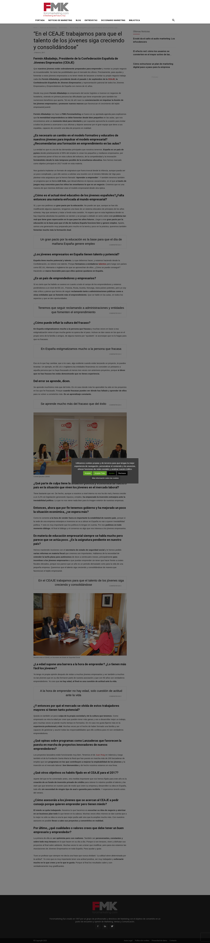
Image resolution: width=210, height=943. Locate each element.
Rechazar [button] (122, 473)
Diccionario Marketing (113, 20)
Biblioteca (134, 20)
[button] (173, 20)
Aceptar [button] (88, 473)
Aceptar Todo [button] (100, 473)
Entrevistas (91, 20)
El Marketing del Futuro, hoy (54, 16)
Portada (40, 20)
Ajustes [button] (112, 473)
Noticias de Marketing (60, 20)
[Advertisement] (128, 10)
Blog (78, 20)
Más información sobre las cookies (105, 478)
